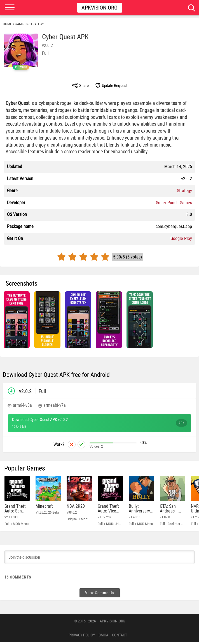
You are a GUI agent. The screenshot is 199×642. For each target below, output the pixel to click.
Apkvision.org (99, 7)
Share (80, 85)
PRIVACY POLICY (82, 635)
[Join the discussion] (99, 557)
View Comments (99, 593)
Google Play (181, 238)
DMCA (103, 635)
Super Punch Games (174, 202)
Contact (119, 635)
